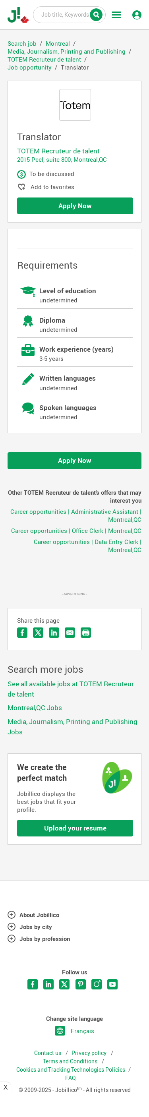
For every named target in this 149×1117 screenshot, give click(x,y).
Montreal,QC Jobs (35, 707)
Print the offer (86, 632)
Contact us (48, 1053)
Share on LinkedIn (54, 632)
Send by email (70, 632)
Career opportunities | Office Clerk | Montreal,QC (76, 530)
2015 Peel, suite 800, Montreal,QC (62, 159)
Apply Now (75, 205)
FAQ (70, 1078)
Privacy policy (90, 1053)
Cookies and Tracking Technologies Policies (70, 1069)
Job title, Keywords (69, 14)
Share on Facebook (22, 632)
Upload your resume (75, 827)
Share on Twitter (38, 632)
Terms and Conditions (71, 1061)
